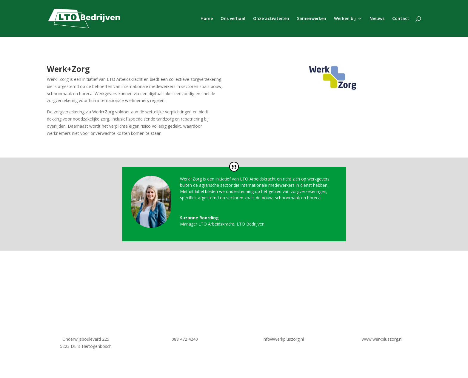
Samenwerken (311, 18)
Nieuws (377, 18)
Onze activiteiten (271, 18)
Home (207, 18)
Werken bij (345, 18)
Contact (400, 18)
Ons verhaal (233, 18)
